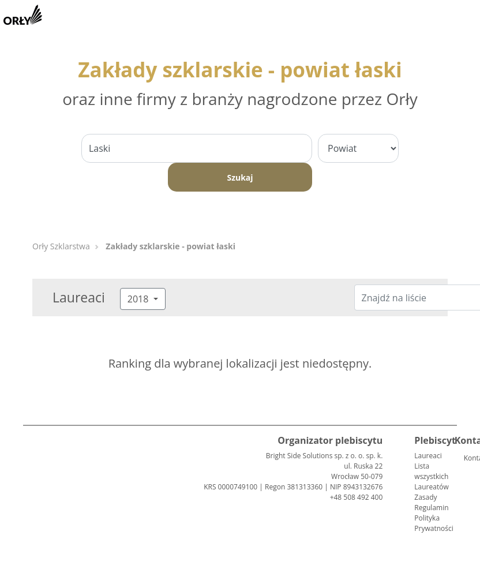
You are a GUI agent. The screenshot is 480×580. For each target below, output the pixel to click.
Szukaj (240, 177)
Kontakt (468, 458)
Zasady (425, 497)
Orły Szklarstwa (61, 246)
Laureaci (427, 456)
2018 (139, 299)
